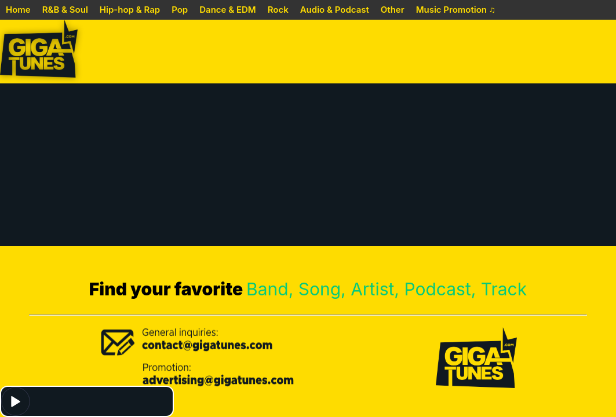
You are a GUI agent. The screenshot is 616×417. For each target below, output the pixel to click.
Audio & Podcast (334, 9)
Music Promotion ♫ (455, 9)
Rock (278, 9)
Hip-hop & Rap (130, 9)
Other (392, 9)
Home (18, 9)
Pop (180, 9)
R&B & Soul (65, 9)
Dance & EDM (227, 9)
